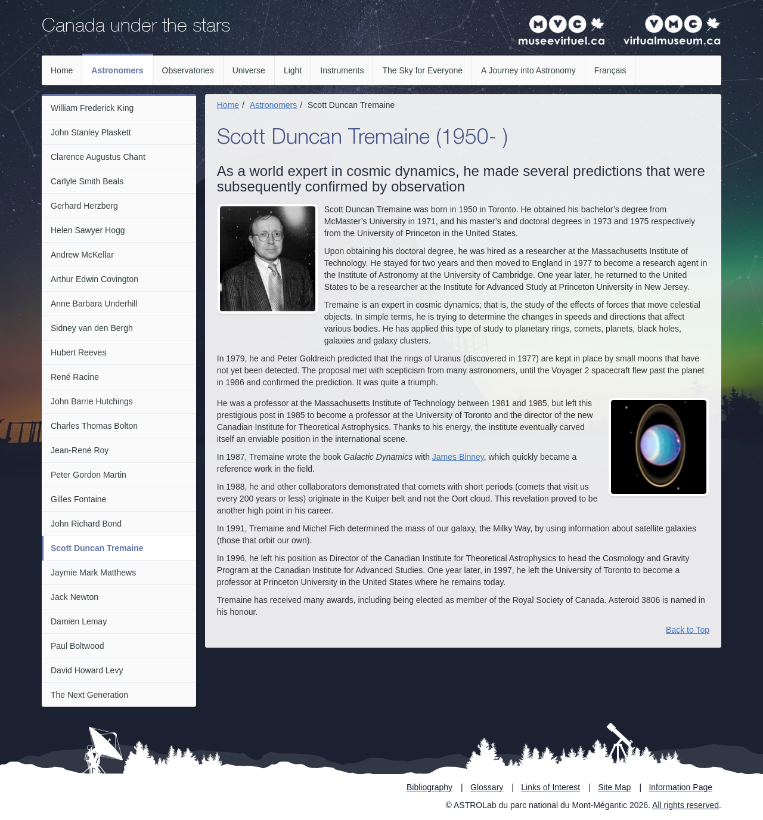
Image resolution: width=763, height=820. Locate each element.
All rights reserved (685, 805)
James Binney (458, 457)
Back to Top (687, 630)
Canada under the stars (136, 27)
